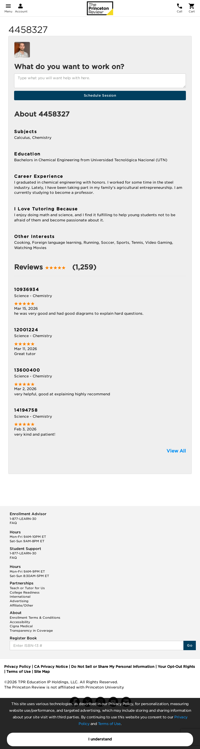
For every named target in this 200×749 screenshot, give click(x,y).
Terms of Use (109, 724)
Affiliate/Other (21, 605)
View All (176, 451)
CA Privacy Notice (51, 667)
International (20, 597)
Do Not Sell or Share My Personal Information (112, 667)
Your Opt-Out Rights (176, 667)
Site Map (42, 671)
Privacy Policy (17, 667)
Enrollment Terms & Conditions (35, 618)
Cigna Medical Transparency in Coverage (31, 628)
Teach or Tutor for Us (27, 588)
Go (189, 645)
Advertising (19, 601)
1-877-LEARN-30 (23, 519)
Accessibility (20, 622)
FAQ (13, 523)
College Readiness (25, 592)
